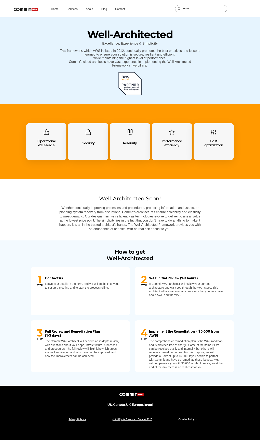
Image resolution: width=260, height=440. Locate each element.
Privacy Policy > (77, 419)
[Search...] (200, 8)
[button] (72, 9)
